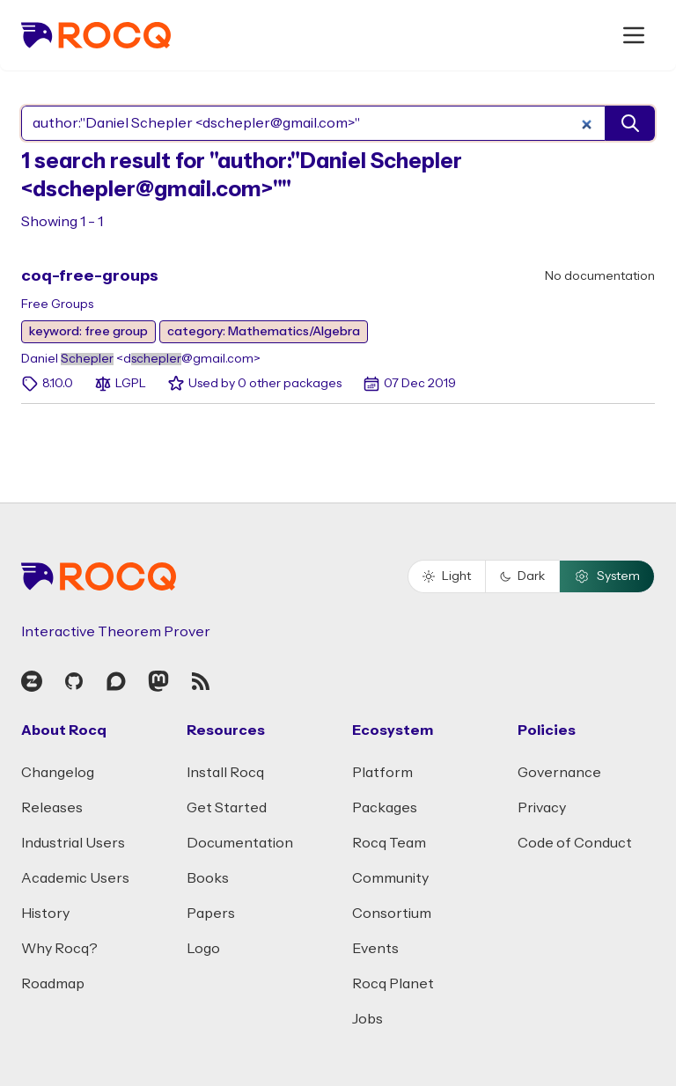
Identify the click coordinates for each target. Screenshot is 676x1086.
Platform (382, 773)
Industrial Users (73, 843)
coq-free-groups (89, 276)
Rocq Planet (393, 984)
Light (446, 576)
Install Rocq (225, 773)
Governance (559, 773)
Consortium (391, 913)
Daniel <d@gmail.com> (141, 359)
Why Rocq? (59, 949)
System (607, 576)
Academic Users (75, 878)
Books (208, 878)
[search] (630, 123)
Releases (52, 808)
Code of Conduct (575, 843)
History (45, 913)
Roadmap (52, 984)
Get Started (227, 808)
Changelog (57, 773)
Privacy (542, 808)
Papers (211, 913)
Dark (522, 576)
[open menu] (634, 35)
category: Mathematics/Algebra (263, 332)
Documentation (240, 843)
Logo (203, 949)
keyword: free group (88, 332)
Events (375, 949)
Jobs (367, 1019)
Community (390, 878)
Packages (384, 808)
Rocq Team (389, 843)
